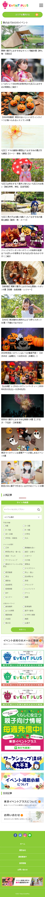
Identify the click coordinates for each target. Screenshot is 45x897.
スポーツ (27, 556)
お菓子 (26, 623)
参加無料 (8, 606)
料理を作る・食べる (12, 552)
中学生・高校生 (10, 538)
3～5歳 (7, 530)
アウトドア (28, 585)
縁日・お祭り (29, 552)
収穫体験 (8, 589)
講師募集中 (22, 857)
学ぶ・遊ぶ (28, 572)
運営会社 (22, 850)
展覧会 (26, 564)
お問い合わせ (23, 870)
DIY (6, 593)
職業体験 (8, 615)
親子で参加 (28, 611)
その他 (26, 560)
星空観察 (8, 572)
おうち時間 (9, 611)
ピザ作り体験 (29, 615)
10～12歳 (8, 534)
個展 (25, 597)
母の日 (7, 623)
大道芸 (7, 619)
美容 (25, 581)
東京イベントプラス (15, 5)
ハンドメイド (29, 589)
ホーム (22, 844)
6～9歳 (26, 530)
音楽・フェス (10, 556)
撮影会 (7, 581)
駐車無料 (27, 606)
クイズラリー (29, 568)
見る (6, 576)
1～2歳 (26, 526)
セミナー (8, 597)
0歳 (6, 526)
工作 (6, 548)
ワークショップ (10, 560)
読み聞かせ (28, 576)
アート (26, 593)
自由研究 (8, 585)
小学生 (26, 534)
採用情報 (22, 863)
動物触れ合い (29, 548)
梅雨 (25, 619)
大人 (25, 538)
